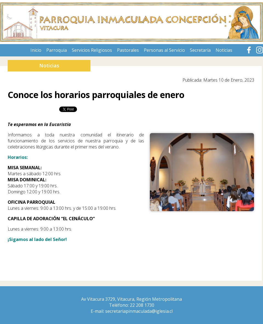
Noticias (224, 50)
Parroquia (56, 50)
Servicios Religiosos (92, 50)
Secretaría (200, 50)
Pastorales (128, 50)
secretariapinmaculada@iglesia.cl (139, 311)
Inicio (35, 50)
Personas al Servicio (164, 50)
